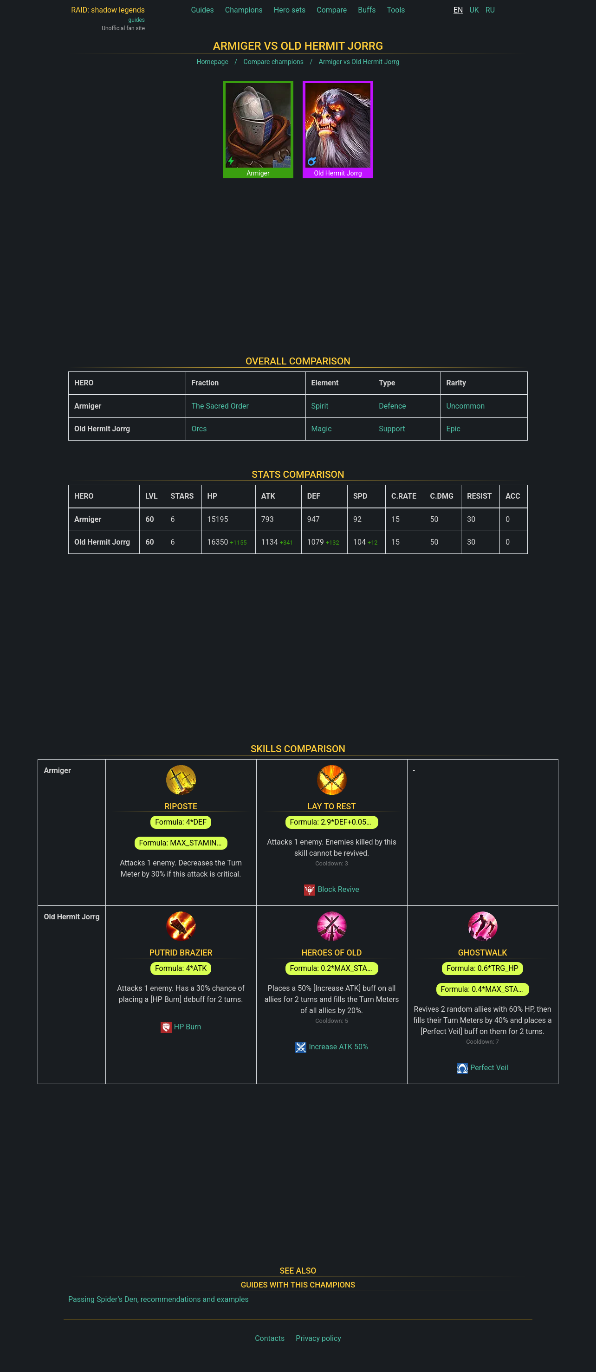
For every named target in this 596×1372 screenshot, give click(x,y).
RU (490, 10)
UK (474, 10)
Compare (332, 10)
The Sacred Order (220, 406)
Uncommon (466, 406)
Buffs (367, 10)
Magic (321, 428)
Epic (453, 428)
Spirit (320, 406)
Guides (202, 10)
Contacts (270, 1338)
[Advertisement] (298, 260)
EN (458, 10)
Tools (396, 10)
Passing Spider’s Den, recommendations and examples (158, 1299)
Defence (392, 406)
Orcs (199, 428)
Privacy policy (318, 1338)
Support (392, 428)
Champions (244, 10)
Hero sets (290, 10)
